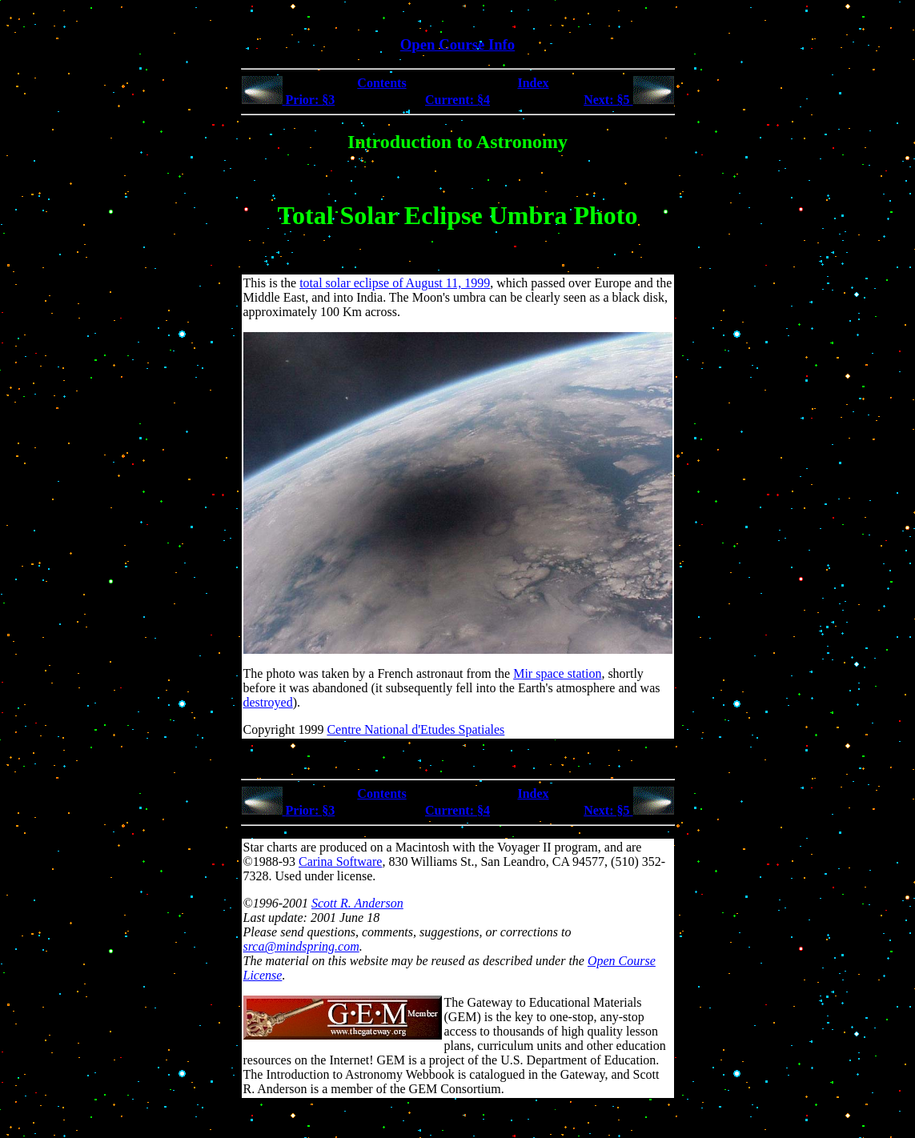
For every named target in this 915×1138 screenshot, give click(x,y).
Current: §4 (457, 99)
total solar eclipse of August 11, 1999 (394, 283)
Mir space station (557, 673)
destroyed (268, 702)
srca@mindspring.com (301, 946)
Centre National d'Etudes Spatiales (415, 729)
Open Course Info (457, 44)
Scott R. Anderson (357, 903)
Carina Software (340, 861)
